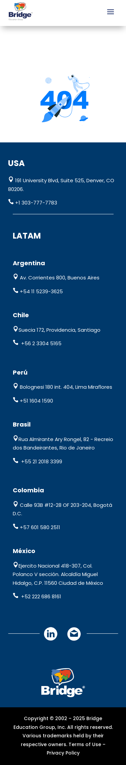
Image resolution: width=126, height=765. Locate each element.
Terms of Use (85, 744)
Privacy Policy (63, 752)
